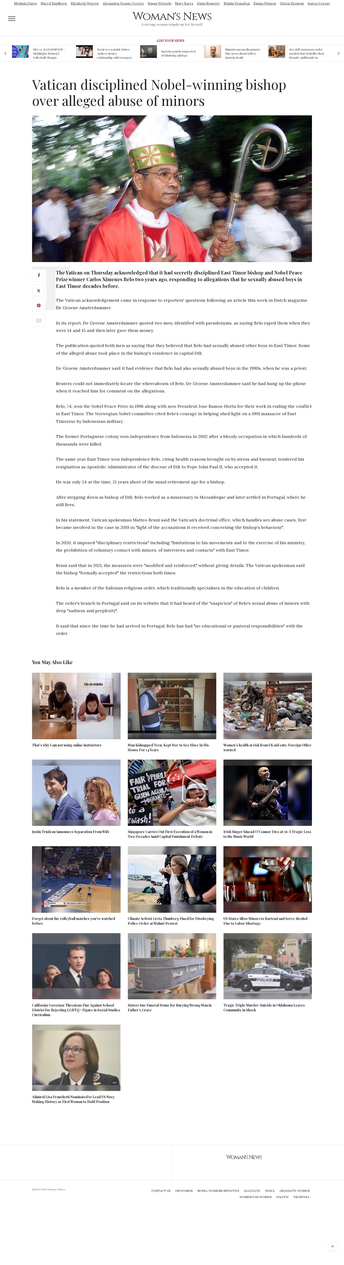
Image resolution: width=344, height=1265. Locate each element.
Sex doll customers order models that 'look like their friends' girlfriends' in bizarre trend (306, 53)
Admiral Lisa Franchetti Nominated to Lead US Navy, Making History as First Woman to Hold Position (73, 1099)
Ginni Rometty (208, 3)
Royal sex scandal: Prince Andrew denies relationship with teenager (114, 53)
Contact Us (161, 1190)
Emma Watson (265, 3)
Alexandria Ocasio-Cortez (123, 3)
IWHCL (270, 1190)
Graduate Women (295, 1190)
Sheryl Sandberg (54, 3)
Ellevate (252, 1190)
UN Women (184, 1190)
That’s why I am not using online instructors (66, 745)
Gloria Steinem (292, 3)
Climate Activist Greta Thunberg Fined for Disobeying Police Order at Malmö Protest (171, 921)
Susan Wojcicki (159, 3)
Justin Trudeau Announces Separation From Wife (71, 831)
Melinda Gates (25, 3)
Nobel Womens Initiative (218, 1190)
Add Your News (170, 41)
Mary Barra (184, 3)
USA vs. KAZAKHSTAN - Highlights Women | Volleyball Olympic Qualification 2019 (49, 53)
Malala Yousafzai (237, 3)
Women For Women (255, 1197)
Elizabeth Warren (85, 3)
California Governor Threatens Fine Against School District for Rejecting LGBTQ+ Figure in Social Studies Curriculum (76, 1010)
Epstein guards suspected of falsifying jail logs (178, 53)
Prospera (302, 1197)
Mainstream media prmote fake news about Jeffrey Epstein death (242, 53)
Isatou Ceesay (319, 3)
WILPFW (282, 1197)
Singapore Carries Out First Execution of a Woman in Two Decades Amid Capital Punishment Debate (170, 834)
